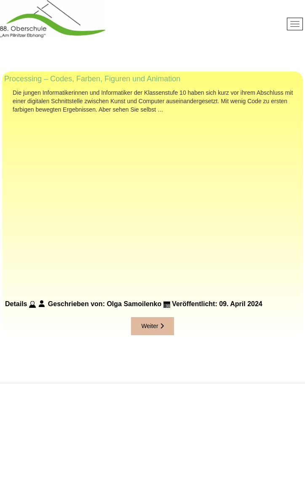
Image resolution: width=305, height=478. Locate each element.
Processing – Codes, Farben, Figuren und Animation (92, 79)
